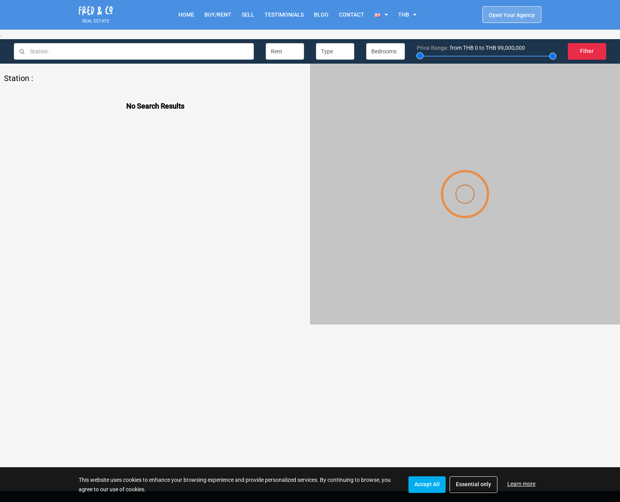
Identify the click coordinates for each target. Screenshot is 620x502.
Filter (587, 51)
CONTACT (351, 14)
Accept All (427, 484)
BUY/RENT (217, 14)
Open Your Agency (512, 15)
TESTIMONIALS (284, 14)
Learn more (521, 484)
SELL (248, 14)
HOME (186, 14)
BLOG (321, 14)
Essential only (473, 484)
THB (403, 14)
